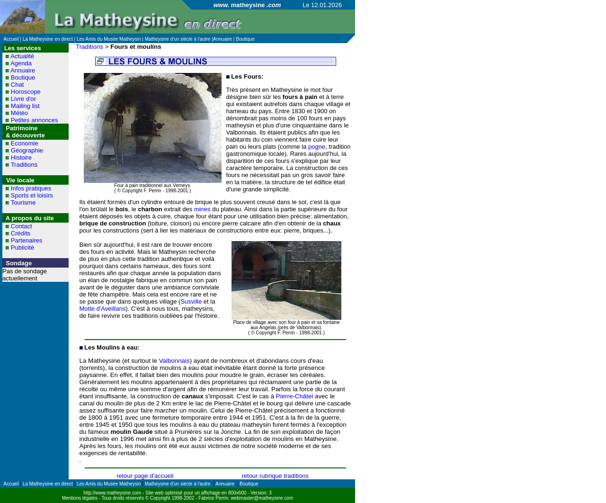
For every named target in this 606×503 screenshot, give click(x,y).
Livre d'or (23, 98)
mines (202, 209)
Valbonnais (174, 360)
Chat (17, 84)
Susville (191, 301)
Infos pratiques (31, 188)
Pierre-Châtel (294, 396)
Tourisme (23, 202)
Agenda (21, 63)
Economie (24, 143)
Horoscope (26, 91)
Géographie (27, 150)
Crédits (20, 233)
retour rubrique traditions (275, 475)
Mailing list (25, 105)
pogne (316, 146)
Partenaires (26, 240)
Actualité (22, 56)
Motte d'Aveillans (103, 308)
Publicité (22, 247)
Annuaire (22, 70)
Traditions (24, 164)
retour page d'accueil (144, 475)
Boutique (23, 77)
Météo (19, 113)
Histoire (21, 157)
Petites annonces (34, 120)
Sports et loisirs (32, 195)
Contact (21, 226)
